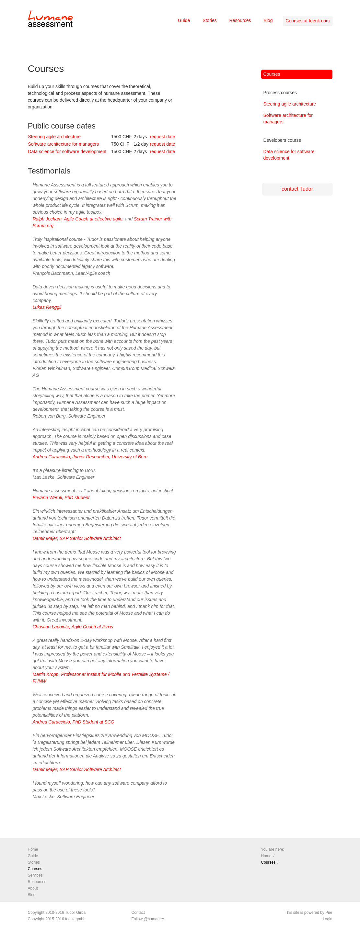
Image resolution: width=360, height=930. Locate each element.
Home (33, 849)
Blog (268, 20)
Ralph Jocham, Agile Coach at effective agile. (78, 218)
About (33, 888)
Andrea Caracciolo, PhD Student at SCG (73, 721)
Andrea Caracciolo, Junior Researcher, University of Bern (90, 456)
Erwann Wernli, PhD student (61, 497)
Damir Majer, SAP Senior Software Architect (77, 538)
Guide (184, 20)
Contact (138, 912)
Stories (210, 20)
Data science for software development (67, 151)
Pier (328, 912)
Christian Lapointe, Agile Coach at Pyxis (73, 626)
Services (35, 875)
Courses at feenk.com (307, 20)
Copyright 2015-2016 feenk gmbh (57, 919)
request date (162, 136)
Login (327, 919)
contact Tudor (297, 189)
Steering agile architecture (54, 136)
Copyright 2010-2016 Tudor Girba (57, 912)
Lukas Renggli (47, 307)
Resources (240, 20)
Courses (271, 74)
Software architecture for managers (63, 144)
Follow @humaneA (148, 919)
